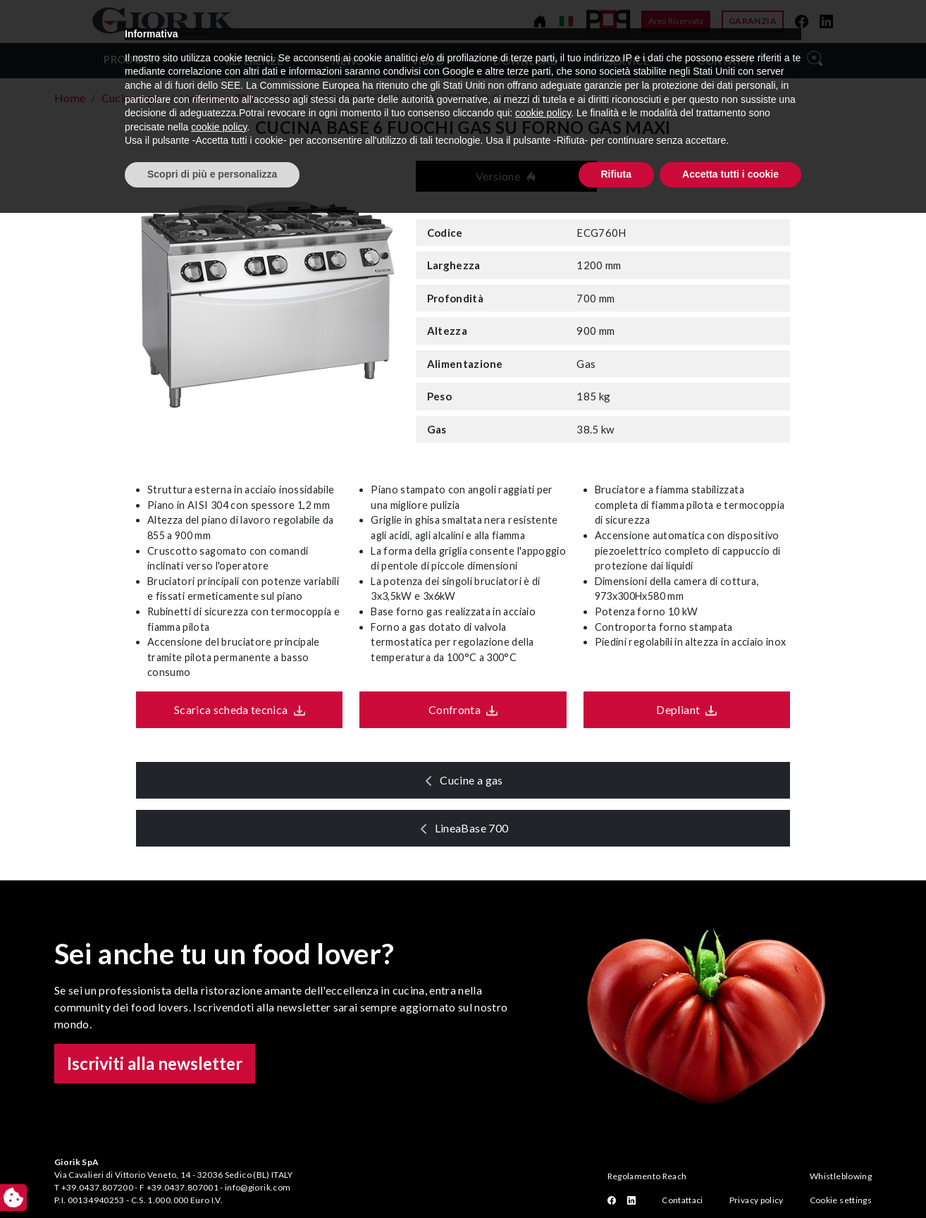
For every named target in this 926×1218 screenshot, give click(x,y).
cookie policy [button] (543, 1118)
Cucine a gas (476, 780)
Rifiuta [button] (616, 1179)
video (428, 61)
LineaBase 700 (477, 828)
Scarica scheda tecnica (225, 709)
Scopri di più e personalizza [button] (212, 1179)
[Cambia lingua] (566, 21)
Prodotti (131, 60)
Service (628, 61)
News (347, 61)
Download (525, 61)
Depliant (673, 709)
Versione (506, 176)
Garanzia (753, 21)
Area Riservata (675, 21)
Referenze (254, 61)
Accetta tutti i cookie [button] (730, 1179)
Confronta (449, 709)
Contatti (725, 61)
